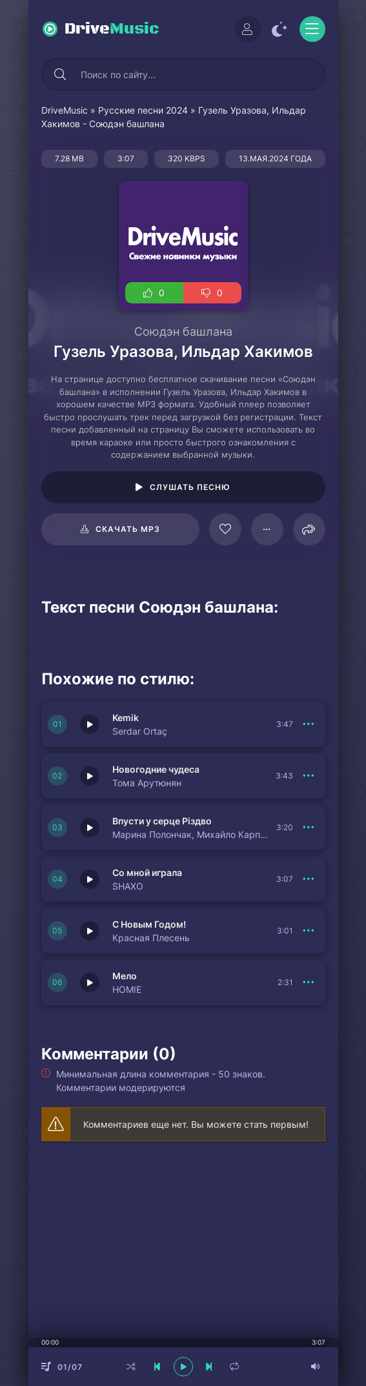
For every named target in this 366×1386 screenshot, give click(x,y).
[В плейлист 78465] (267, 529)
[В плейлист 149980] (309, 879)
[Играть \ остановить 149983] (90, 724)
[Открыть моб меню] (312, 29)
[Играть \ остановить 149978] (90, 982)
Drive (112, 29)
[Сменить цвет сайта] (280, 29)
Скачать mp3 (128, 529)
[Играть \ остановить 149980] (90, 879)
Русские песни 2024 (143, 110)
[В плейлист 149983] (309, 724)
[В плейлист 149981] (309, 827)
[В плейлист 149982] (309, 776)
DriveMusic (64, 110)
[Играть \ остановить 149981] (90, 827)
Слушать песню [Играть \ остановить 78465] (190, 487)
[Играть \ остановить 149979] (90, 931)
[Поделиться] (309, 529)
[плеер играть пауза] (183, 1366)
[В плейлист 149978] (309, 982)
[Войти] (248, 29)
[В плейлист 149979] (309, 931)
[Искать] (60, 74)
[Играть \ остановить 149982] (90, 776)
